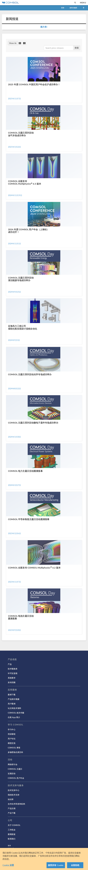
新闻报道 (11, 834)
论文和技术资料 (14, 708)
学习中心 (11, 729)
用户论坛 (11, 738)
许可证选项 (12, 673)
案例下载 (11, 694)
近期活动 (11, 773)
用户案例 (11, 703)
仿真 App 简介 (14, 717)
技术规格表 (12, 668)
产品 (10, 664)
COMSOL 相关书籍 (16, 712)
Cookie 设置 (8, 866)
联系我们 (11, 838)
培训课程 (11, 734)
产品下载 (11, 813)
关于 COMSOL (14, 825)
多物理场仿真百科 (15, 752)
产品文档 (11, 808)
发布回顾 (11, 682)
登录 (62, 8)
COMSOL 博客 (14, 747)
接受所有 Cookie (56, 866)
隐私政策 (11, 848)
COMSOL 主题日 (15, 769)
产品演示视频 (13, 699)
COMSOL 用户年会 (16, 778)
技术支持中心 (13, 790)
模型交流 (11, 743)
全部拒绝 (75, 866)
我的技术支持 (13, 794)
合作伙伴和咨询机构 (16, 804)
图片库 (44, 26)
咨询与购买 (73, 8)
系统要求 (11, 677)
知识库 (11, 799)
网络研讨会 (12, 764)
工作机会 (11, 829)
